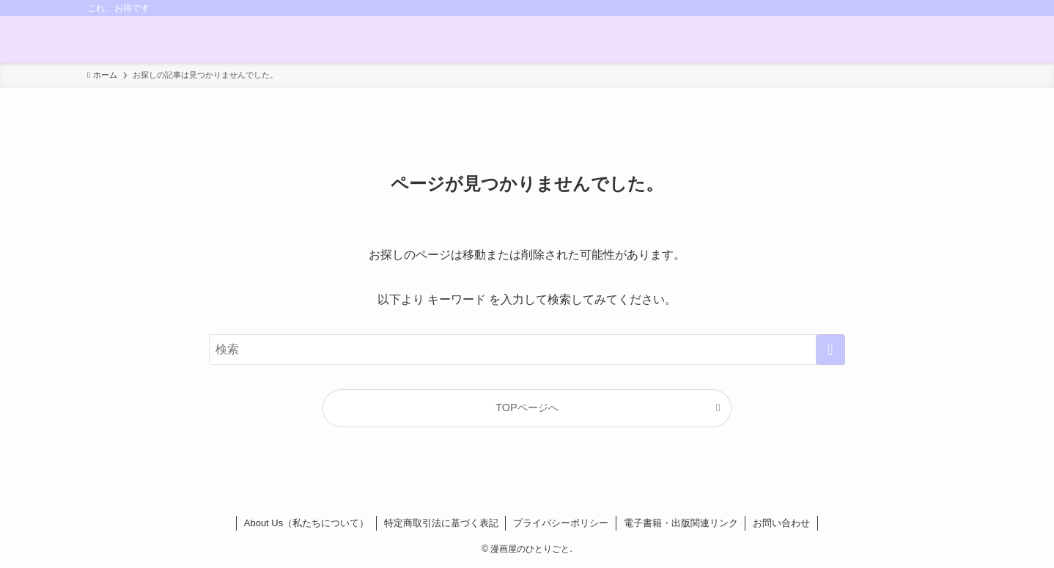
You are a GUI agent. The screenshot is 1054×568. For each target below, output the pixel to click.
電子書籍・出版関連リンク (681, 522)
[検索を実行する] (830, 349)
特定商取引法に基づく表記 (441, 522)
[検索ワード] (527, 349)
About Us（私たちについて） (306, 522)
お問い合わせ (781, 522)
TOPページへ (526, 407)
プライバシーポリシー (560, 522)
